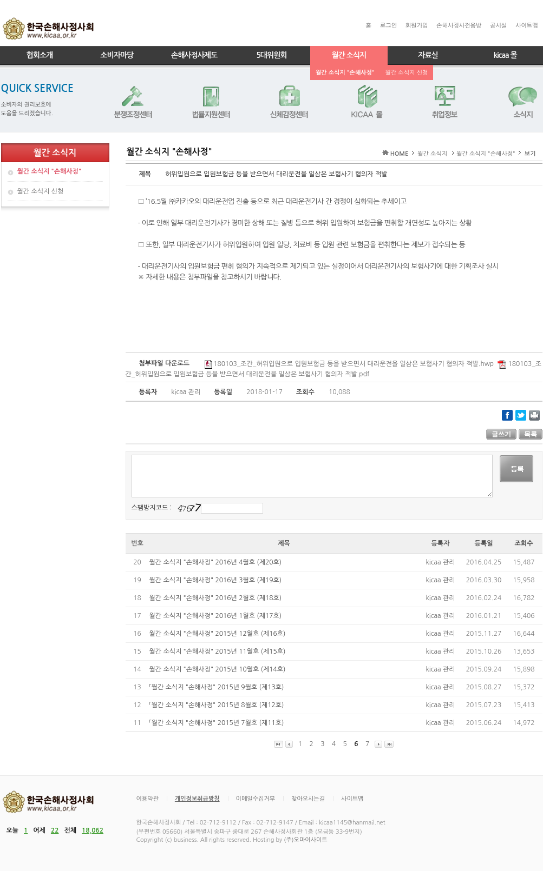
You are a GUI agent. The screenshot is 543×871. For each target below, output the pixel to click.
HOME (399, 154)
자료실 (427, 55)
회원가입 (416, 26)
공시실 (498, 26)
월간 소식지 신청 (406, 73)
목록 (530, 434)
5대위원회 (271, 55)
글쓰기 (501, 434)
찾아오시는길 (308, 799)
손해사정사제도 (194, 55)
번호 (137, 543)
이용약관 (147, 799)
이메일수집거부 (255, 799)
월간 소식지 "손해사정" (345, 73)
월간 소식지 (348, 55)
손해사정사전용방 (458, 26)
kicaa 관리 (440, 562)
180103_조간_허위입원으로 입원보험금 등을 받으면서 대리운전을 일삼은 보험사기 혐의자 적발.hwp (349, 364)
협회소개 (40, 55)
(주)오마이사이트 (305, 840)
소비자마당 (116, 55)
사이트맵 (526, 26)
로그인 (388, 26)
